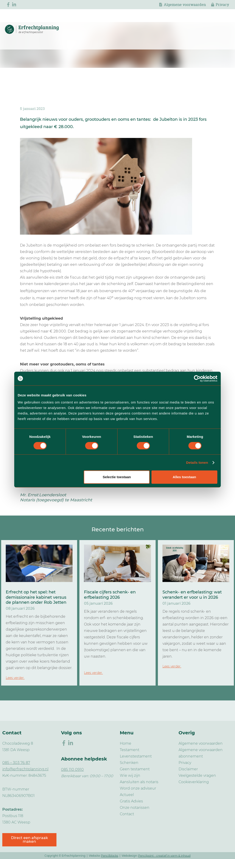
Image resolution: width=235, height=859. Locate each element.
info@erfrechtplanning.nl (25, 769)
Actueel (127, 795)
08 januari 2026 (20, 608)
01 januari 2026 (176, 603)
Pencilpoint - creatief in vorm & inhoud (164, 855)
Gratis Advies (131, 801)
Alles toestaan (184, 477)
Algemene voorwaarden (185, 4)
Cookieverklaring (194, 782)
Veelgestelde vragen (197, 775)
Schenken (129, 762)
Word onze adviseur (138, 788)
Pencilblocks (109, 855)
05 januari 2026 (98, 603)
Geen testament (135, 769)
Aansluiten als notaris (139, 782)
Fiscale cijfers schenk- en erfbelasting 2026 (110, 595)
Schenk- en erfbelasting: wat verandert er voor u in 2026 (192, 595)
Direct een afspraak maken (29, 840)
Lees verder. (15, 678)
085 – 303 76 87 (16, 762)
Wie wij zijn (130, 775)
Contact (127, 814)
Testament (129, 750)
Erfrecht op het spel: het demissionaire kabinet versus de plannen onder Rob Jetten (36, 597)
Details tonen (197, 462)
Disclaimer (188, 769)
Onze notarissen (134, 807)
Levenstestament (136, 756)
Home (125, 743)
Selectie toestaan (117, 477)
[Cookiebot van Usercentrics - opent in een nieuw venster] (197, 378)
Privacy (222, 4)
